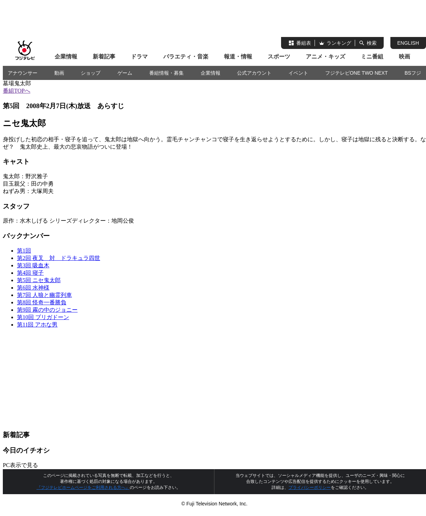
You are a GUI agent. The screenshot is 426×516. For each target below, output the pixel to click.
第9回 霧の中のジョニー (47, 310)
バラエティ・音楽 (185, 57)
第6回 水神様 (33, 288)
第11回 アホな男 (37, 325)
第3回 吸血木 (33, 265)
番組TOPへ (16, 91)
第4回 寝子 (30, 273)
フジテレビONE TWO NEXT (356, 73)
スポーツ (279, 57)
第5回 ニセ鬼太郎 (39, 280)
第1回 (24, 251)
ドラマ (139, 57)
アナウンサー (22, 73)
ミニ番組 (372, 57)
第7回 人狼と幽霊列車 (44, 295)
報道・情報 (238, 57)
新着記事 (104, 57)
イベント (298, 73)
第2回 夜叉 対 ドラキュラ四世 (58, 258)
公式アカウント (254, 73)
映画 (404, 57)
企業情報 (66, 57)
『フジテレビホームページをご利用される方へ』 (83, 487)
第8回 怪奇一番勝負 (41, 302)
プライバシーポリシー (309, 487)
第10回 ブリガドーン (43, 317)
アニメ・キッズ (325, 57)
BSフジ (412, 73)
